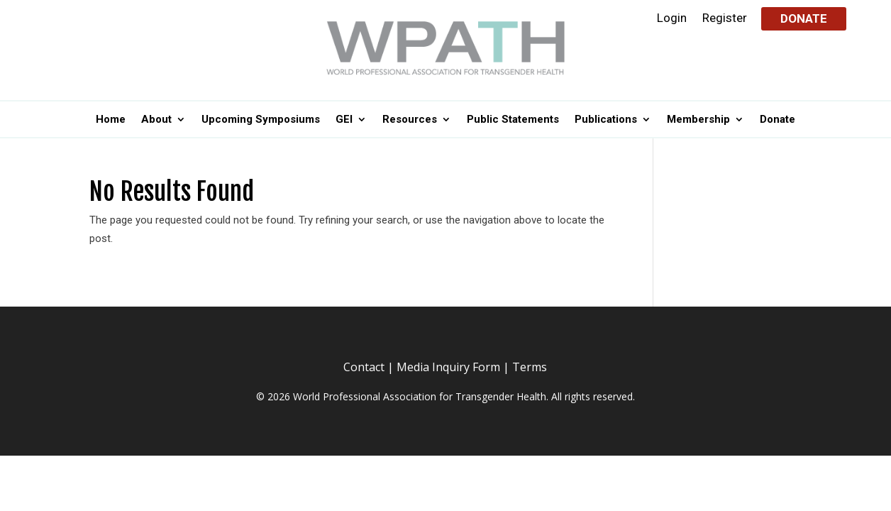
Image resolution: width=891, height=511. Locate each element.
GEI (344, 120)
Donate (803, 18)
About (156, 120)
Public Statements (513, 120)
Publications (606, 120)
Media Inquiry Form (448, 367)
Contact (363, 367)
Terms (529, 367)
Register (724, 19)
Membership (698, 120)
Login (672, 19)
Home (111, 120)
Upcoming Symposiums (260, 120)
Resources (409, 120)
